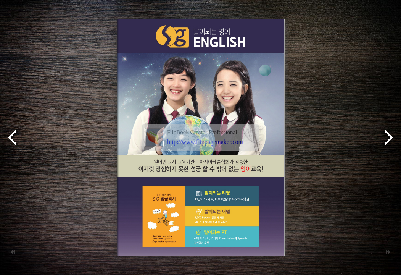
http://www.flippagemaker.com (205, 142)
